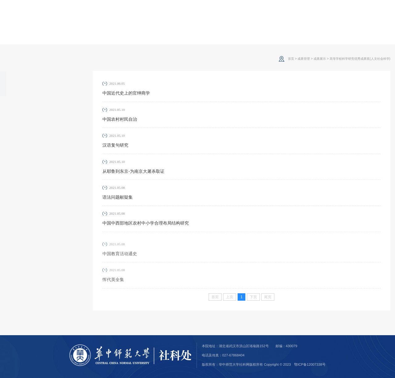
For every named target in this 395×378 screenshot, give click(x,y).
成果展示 (20, 83)
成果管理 (303, 58)
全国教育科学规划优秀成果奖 (39, 133)
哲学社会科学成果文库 (32, 123)
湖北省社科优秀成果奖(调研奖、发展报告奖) (37, 148)
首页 (291, 58)
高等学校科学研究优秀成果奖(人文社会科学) (39, 109)
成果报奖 (20, 193)
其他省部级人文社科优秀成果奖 (39, 168)
